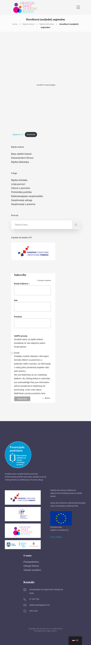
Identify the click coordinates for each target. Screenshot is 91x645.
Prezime (18, 316)
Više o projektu (56, 537)
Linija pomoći (18, 184)
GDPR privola (20, 336)
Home (14, 24)
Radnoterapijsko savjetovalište (27, 196)
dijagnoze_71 (18, 134)
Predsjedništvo (31, 561)
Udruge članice (31, 565)
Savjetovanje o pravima (23, 204)
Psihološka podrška (21, 192)
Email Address (22, 283)
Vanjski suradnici (32, 570)
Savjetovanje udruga (21, 200)
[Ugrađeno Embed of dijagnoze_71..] (46, 85)
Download (31, 134)
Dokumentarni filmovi (22, 157)
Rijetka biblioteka (46, 24)
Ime (16, 300)
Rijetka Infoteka (19, 180)
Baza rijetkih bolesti (21, 154)
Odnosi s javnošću (20, 188)
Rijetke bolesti (28, 24)
